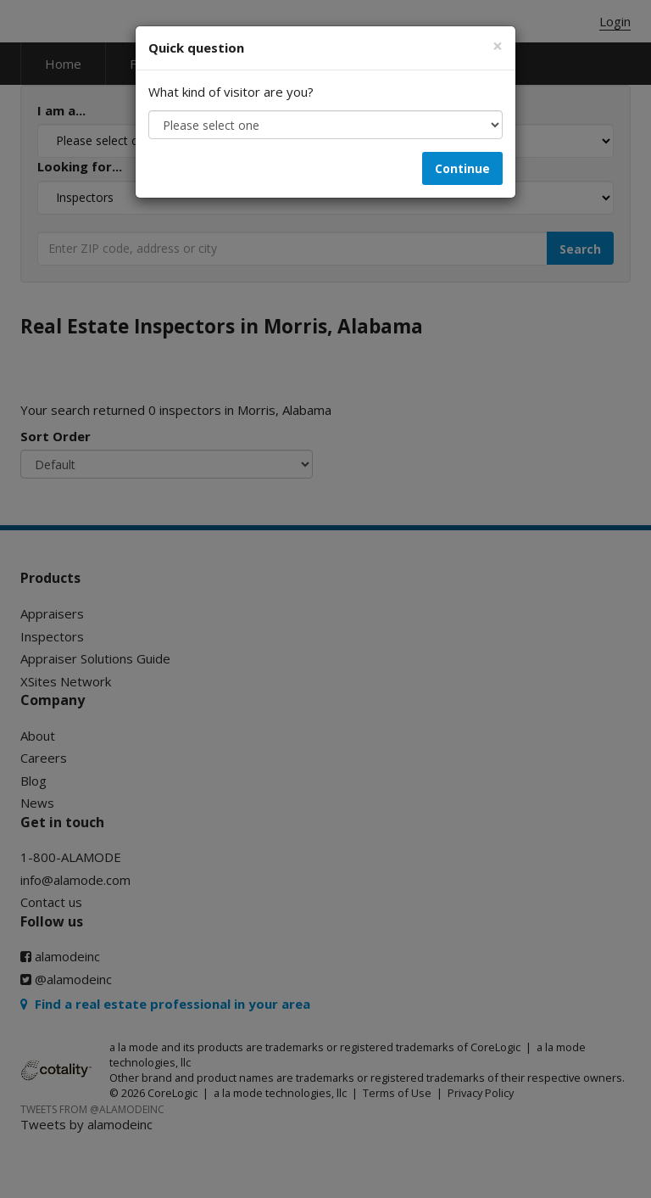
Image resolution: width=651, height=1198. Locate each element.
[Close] (497, 46)
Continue (462, 168)
